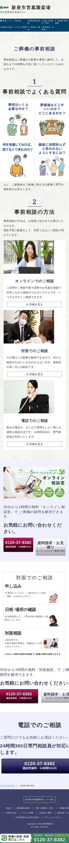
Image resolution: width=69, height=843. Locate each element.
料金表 (17, 21)
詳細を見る (34, 304)
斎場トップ (6, 21)
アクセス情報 (20, 27)
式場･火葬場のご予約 (47, 22)
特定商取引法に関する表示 (27, 817)
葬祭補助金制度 (34, 22)
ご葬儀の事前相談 (61, 22)
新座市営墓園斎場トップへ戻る (39, 799)
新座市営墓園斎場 (25, 7)
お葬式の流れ (6, 27)
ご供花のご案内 (34, 28)
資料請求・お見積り (47, 28)
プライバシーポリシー (53, 817)
